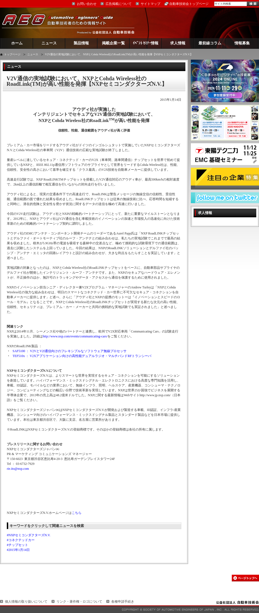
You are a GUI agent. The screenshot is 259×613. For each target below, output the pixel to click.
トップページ (12, 54)
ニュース (49, 43)
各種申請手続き (122, 601)
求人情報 (177, 43)
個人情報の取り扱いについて (26, 601)
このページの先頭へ (245, 578)
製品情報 (81, 43)
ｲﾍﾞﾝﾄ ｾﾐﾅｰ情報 (146, 43)
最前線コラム (209, 43)
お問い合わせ (87, 4)
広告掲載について (119, 4)
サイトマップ (150, 4)
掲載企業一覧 (113, 43)
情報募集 (242, 43)
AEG (61, 23)
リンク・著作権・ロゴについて (79, 601)
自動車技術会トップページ (189, 4)
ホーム (17, 43)
